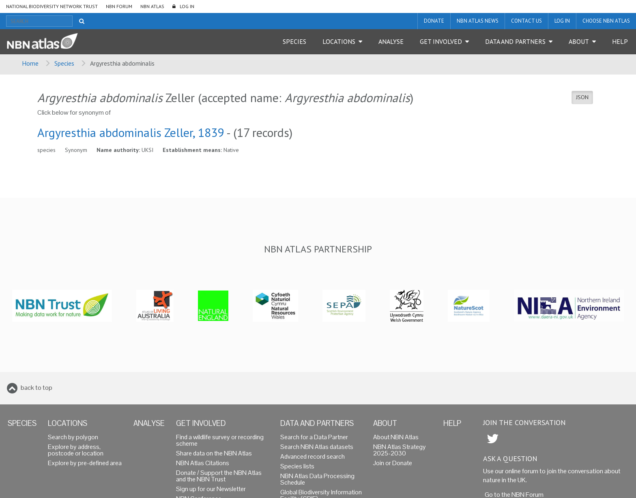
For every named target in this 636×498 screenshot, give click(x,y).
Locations (338, 41)
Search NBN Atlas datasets (316, 446)
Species (294, 41)
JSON (582, 97)
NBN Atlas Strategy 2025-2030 (399, 449)
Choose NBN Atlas (606, 20)
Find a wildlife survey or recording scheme (220, 440)
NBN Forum (119, 6)
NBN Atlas (152, 6)
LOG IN (187, 6)
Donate (434, 20)
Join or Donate (392, 463)
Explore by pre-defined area (85, 463)
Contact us (526, 20)
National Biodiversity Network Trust (52, 6)
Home (30, 63)
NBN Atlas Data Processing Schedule (317, 479)
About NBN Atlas (396, 437)
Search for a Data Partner (314, 437)
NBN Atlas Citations (202, 463)
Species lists (297, 466)
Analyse (391, 41)
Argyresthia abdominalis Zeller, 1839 (130, 132)
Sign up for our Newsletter (211, 489)
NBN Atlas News (477, 20)
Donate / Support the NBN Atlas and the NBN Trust (219, 475)
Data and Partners (515, 41)
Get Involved (441, 41)
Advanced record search (312, 456)
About (579, 41)
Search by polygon (73, 437)
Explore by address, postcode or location (75, 449)
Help (620, 41)
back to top (36, 387)
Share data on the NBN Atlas (214, 453)
